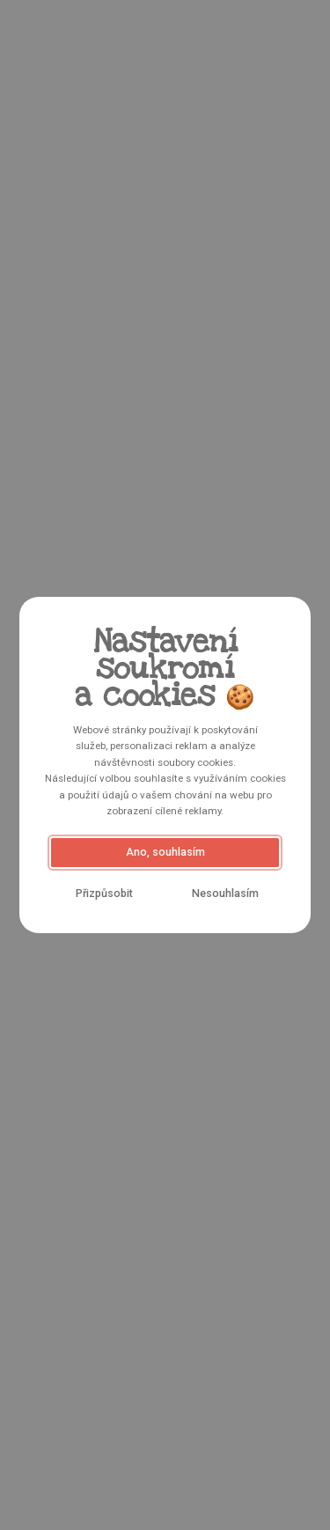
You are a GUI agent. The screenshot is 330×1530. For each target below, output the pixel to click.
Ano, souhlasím (165, 851)
